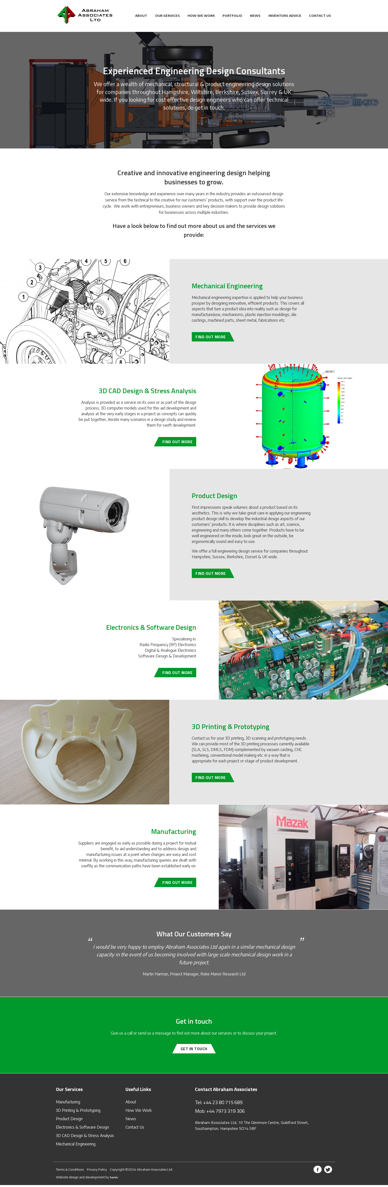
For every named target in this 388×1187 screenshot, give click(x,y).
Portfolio (232, 16)
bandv (114, 1179)
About (141, 16)
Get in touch (194, 1051)
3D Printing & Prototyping (78, 1112)
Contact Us (320, 16)
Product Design (69, 1120)
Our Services (167, 16)
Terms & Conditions (70, 1171)
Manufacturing (68, 1103)
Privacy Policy (97, 1171)
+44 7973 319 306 (225, 1113)
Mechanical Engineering (76, 1145)
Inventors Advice (284, 16)
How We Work (201, 16)
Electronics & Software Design (82, 1129)
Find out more (210, 339)
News (255, 16)
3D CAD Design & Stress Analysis (85, 1137)
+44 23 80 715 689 (222, 1104)
